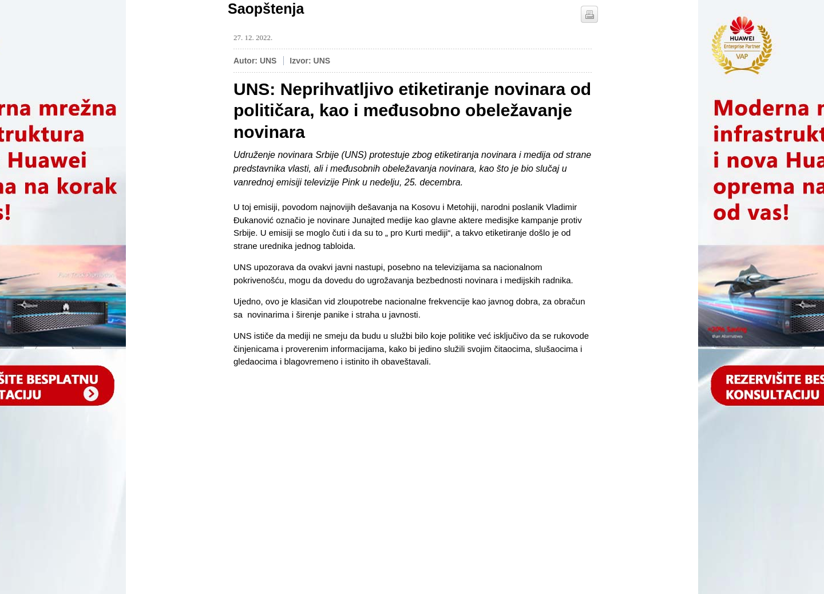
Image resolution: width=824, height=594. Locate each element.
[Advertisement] (319, 448)
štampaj (589, 14)
